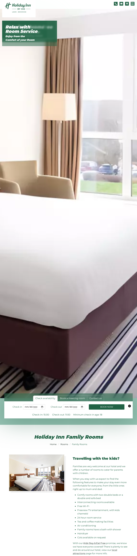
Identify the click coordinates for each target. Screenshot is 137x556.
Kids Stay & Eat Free (94, 543)
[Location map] (127, 4)
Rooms (64, 444)
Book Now (106, 407)
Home (53, 444)
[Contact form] (121, 4)
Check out (56, 407)
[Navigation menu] (132, 4)
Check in (17, 407)
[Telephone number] (116, 4)
